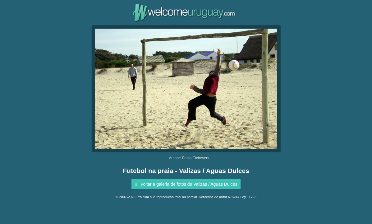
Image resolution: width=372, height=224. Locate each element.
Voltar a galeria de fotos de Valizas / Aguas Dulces (185, 184)
